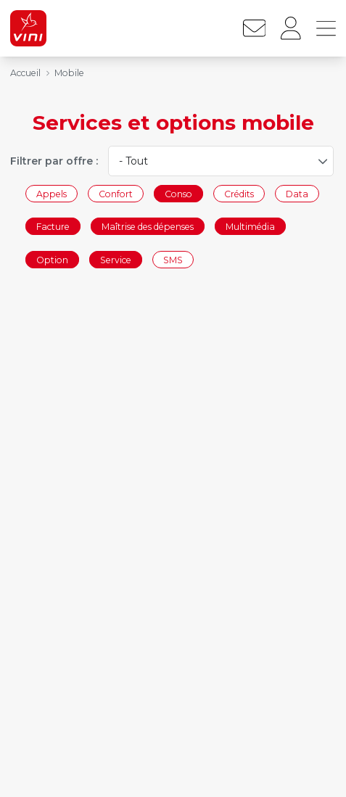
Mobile (69, 72)
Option (52, 259)
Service (115, 259)
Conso (178, 193)
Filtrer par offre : (54, 161)
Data (297, 193)
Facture (53, 226)
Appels (51, 193)
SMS (173, 259)
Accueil (25, 72)
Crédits (239, 193)
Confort (116, 193)
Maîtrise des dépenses (148, 226)
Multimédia (250, 226)
